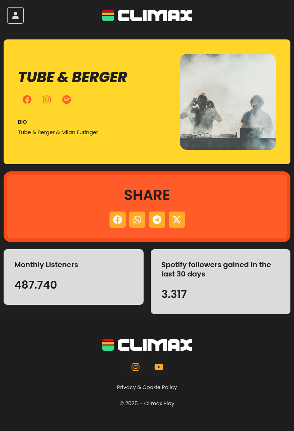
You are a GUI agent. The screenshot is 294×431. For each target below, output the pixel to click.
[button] (117, 220)
